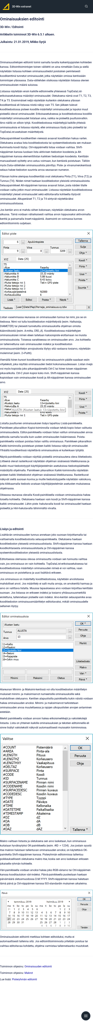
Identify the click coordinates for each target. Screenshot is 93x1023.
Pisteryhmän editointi (24, 979)
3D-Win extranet (21, 6)
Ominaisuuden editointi (38, 966)
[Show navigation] (85, 1015)
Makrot (28, 972)
